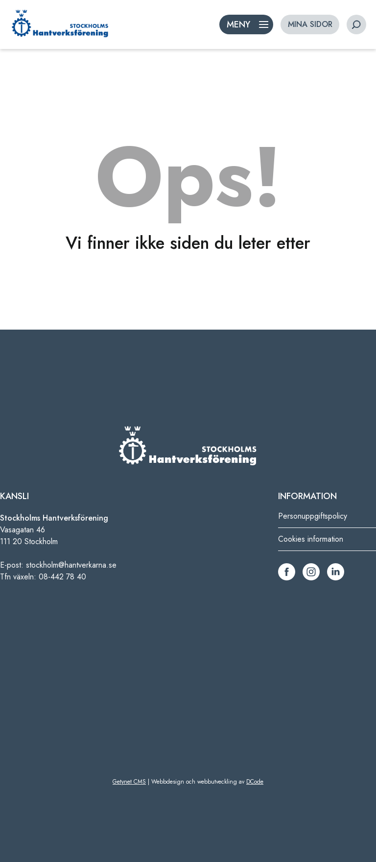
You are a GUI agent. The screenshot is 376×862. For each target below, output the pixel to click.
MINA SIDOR (310, 24)
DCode (254, 781)
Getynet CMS (129, 781)
